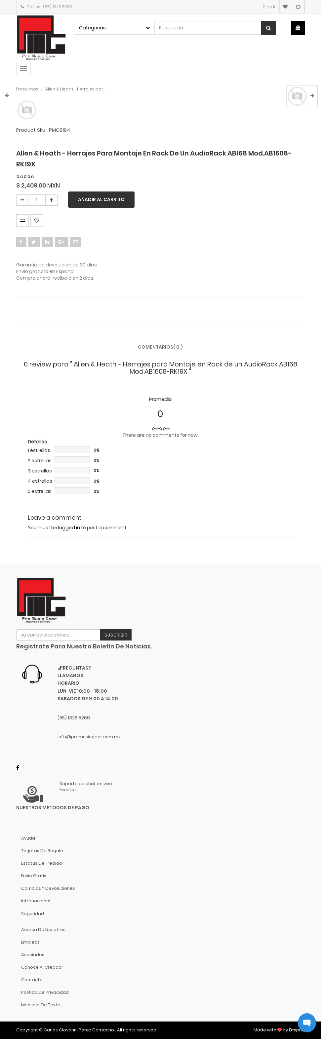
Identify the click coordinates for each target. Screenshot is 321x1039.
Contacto (32, 980)
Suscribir (115, 635)
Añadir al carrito (101, 199)
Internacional (35, 901)
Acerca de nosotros (43, 929)
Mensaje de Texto (40, 1005)
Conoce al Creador (42, 967)
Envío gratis (33, 876)
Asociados (32, 955)
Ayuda (28, 838)
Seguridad (32, 914)
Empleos (30, 942)
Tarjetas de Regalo (42, 851)
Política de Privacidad (45, 992)
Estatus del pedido (41, 863)
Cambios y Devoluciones (48, 888)
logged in (69, 527)
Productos (27, 89)
